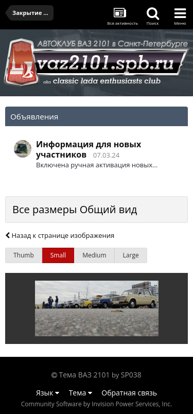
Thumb (23, 255)
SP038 (131, 375)
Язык (47, 393)
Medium (94, 255)
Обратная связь (129, 393)
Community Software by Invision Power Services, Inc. (96, 404)
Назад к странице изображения (59, 235)
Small (58, 255)
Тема (80, 393)
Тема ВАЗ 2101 (84, 375)
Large (131, 255)
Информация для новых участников (88, 149)
